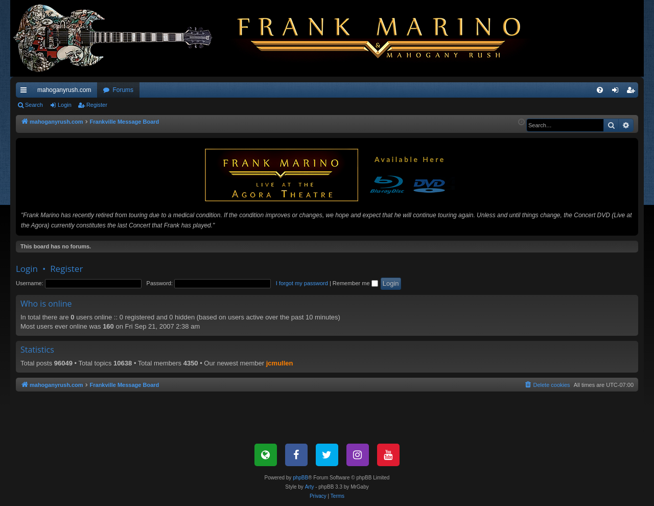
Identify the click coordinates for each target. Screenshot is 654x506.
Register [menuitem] (632, 92)
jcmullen (279, 363)
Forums (122, 90)
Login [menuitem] (617, 92)
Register (96, 105)
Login (65, 105)
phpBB (300, 477)
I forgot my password (302, 283)
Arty (309, 487)
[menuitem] (600, 90)
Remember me (355, 283)
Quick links (25, 92)
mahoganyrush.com (64, 90)
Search (34, 105)
